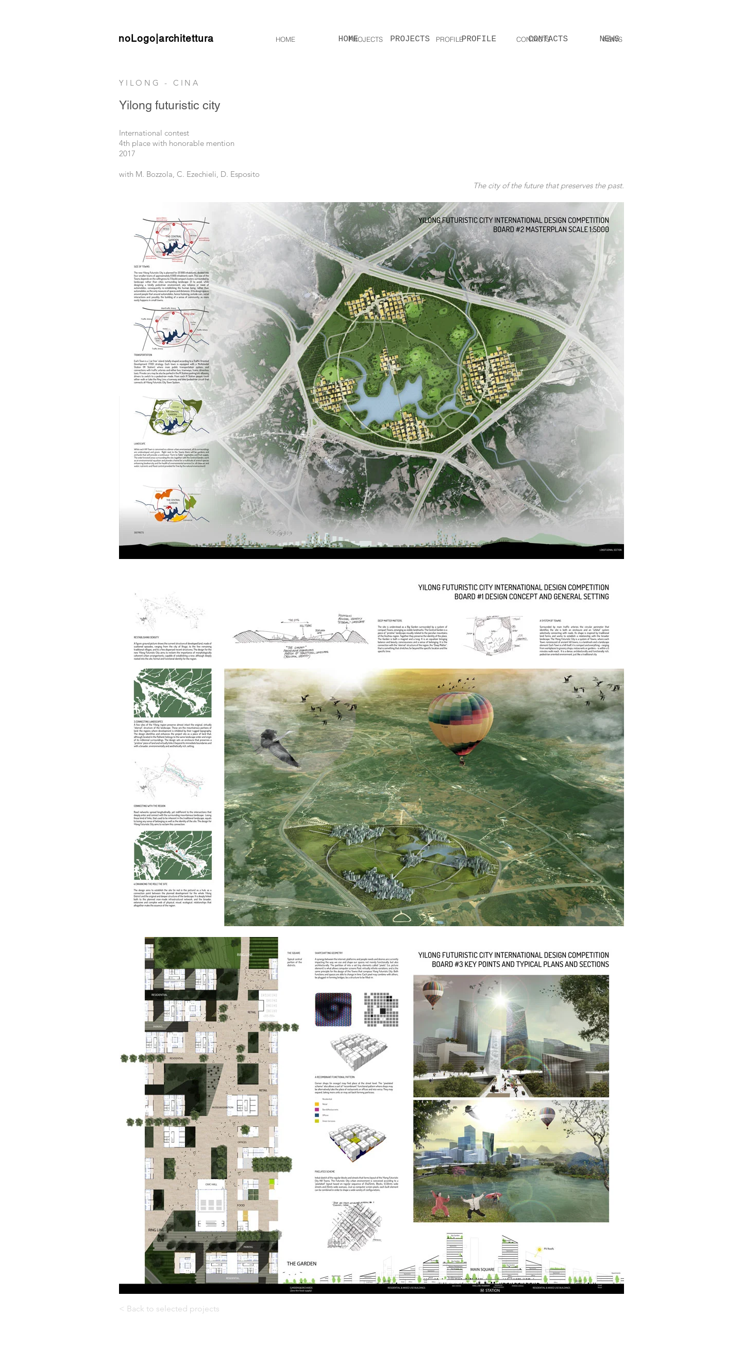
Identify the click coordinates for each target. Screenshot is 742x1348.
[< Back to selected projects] (186, 1309)
